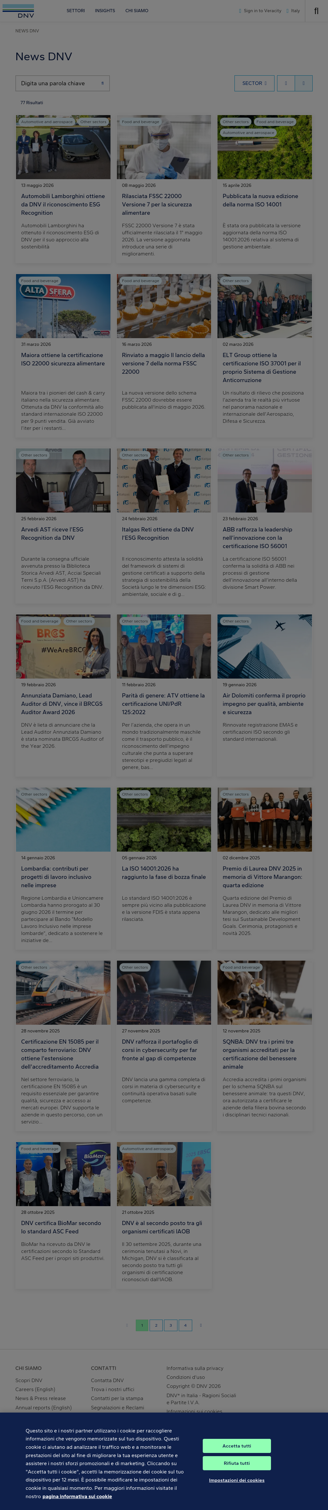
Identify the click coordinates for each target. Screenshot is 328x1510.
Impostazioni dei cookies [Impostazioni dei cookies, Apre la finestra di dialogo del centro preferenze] (237, 1486)
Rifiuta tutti (237, 1469)
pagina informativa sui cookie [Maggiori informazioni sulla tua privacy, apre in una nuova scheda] (77, 1502)
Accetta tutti (237, 1452)
